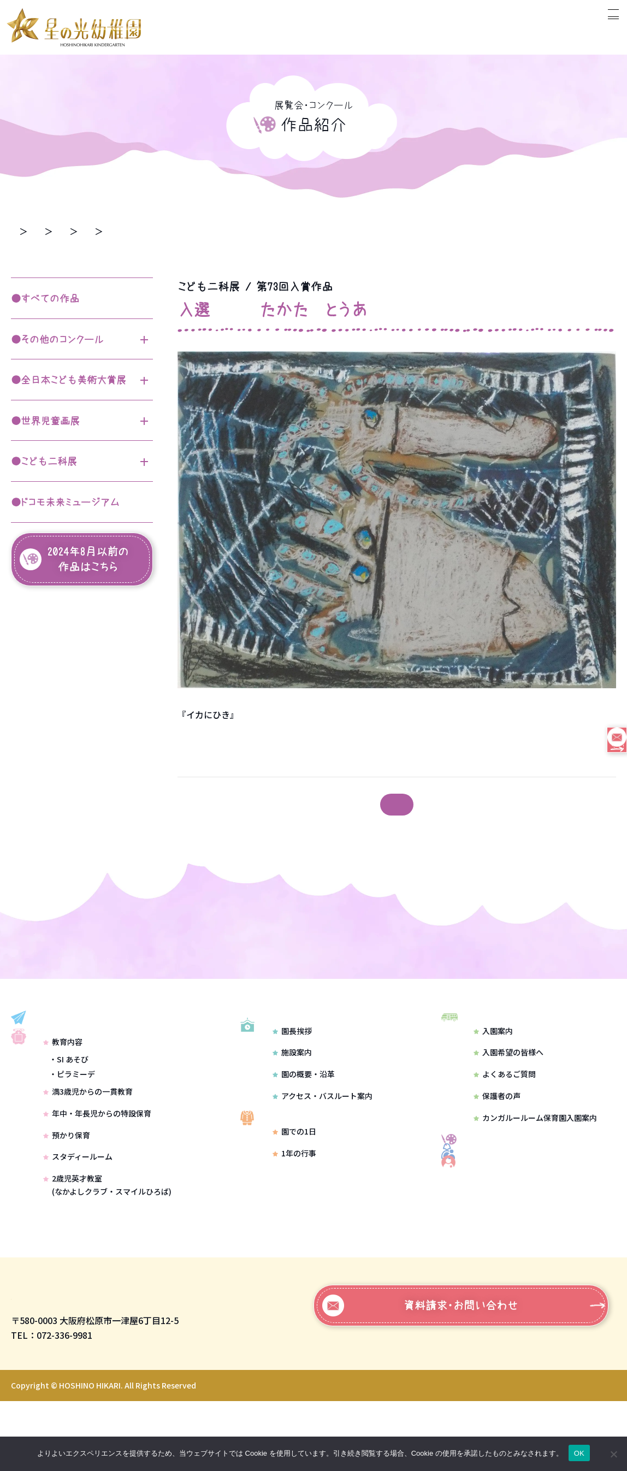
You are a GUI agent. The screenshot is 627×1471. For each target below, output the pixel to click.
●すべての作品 (45, 299)
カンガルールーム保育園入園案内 (535, 1134)
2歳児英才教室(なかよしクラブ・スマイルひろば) (107, 1231)
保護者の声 (497, 1112)
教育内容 (62, 1087)
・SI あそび (68, 1105)
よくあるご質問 (505, 1090)
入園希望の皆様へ (508, 1069)
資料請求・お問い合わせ (420, 1375)
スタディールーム (78, 1202)
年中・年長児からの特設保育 (97, 1159)
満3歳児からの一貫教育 (88, 1137)
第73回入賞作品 (257, 230)
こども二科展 (175, 230)
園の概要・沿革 (304, 1105)
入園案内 (493, 1047)
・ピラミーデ (72, 1120)
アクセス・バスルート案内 (322, 1127)
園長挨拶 (292, 1061)
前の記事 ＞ (590, 805)
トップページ (37, 230)
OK (579, 1453)
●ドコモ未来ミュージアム (65, 502)
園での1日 (294, 1177)
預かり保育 (66, 1180)
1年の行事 (294, 1199)
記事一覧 (397, 804)
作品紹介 (105, 230)
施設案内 (292, 1083)
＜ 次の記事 (203, 805)
